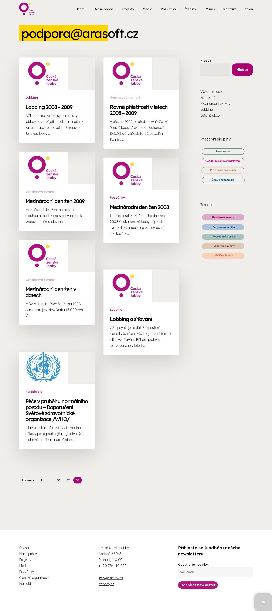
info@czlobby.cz (111, 578)
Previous (28, 480)
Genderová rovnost (125, 97)
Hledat (205, 61)
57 (68, 480)
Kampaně (207, 97)
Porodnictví (35, 457)
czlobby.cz (106, 584)
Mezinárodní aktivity (215, 103)
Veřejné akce (210, 115)
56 (58, 480)
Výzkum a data (212, 91)
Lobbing (32, 97)
